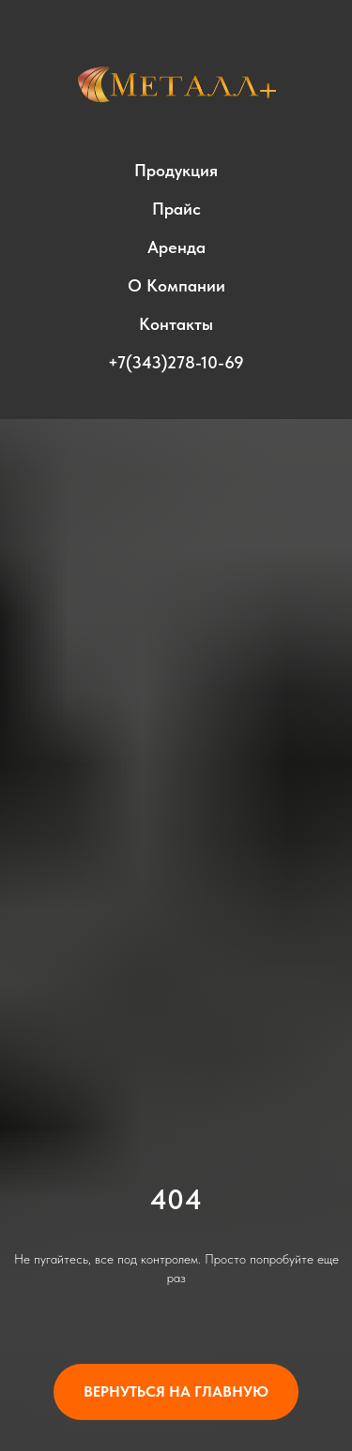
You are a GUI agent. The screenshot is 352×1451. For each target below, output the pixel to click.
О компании (176, 285)
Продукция (176, 170)
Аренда (176, 247)
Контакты (176, 324)
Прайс (176, 208)
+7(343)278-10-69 (176, 362)
